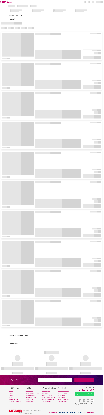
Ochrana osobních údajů (31, 397)
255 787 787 (87, 389)
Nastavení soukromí (30, 399)
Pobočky (11, 393)
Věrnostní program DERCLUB (32, 393)
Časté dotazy (45, 393)
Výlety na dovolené (46, 401)
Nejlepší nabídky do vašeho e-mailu (19, 380)
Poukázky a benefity (30, 395)
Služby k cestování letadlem (48, 397)
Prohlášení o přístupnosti (15, 401)
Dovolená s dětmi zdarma (64, 399)
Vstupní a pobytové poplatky (48, 399)
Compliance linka (30, 401)
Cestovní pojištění (46, 391)
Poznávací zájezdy (62, 401)
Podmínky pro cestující (47, 395)
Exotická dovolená (62, 397)
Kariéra (11, 395)
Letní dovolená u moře (63, 391)
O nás (10, 397)
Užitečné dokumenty (14, 399)
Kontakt (11, 391)
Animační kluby (61, 395)
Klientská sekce (29, 391)
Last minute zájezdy (62, 393)
